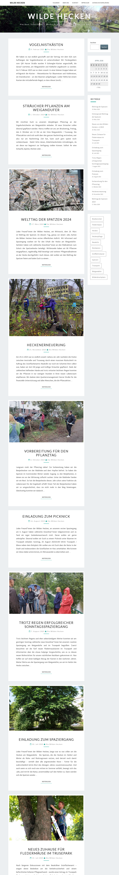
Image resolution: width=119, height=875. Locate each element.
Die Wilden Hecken (55, 49)
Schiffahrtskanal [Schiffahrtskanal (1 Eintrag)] (98, 254)
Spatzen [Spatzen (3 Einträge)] (95, 260)
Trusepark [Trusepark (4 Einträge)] (96, 265)
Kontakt (75, 3)
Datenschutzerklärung (100, 3)
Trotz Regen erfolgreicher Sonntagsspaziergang (46, 625)
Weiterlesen (47, 86)
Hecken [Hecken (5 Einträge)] (95, 230)
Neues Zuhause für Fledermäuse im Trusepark (46, 851)
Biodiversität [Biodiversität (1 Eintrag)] (97, 219)
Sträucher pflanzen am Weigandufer (46, 108)
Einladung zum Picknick (46, 516)
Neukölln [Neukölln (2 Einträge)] (95, 242)
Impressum (85, 3)
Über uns (66, 3)
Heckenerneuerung (46, 345)
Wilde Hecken (17, 2)
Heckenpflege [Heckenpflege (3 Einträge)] (97, 236)
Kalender (56, 3)
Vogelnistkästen (46, 45)
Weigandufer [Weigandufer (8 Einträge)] (97, 271)
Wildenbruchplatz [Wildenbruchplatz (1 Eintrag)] (98, 277)
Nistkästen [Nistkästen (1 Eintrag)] (96, 248)
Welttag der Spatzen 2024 (46, 219)
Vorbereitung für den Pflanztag (46, 453)
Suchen (93, 42)
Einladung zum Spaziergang (46, 739)
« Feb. (98, 87)
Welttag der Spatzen (99, 107)
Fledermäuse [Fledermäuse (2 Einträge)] (97, 225)
